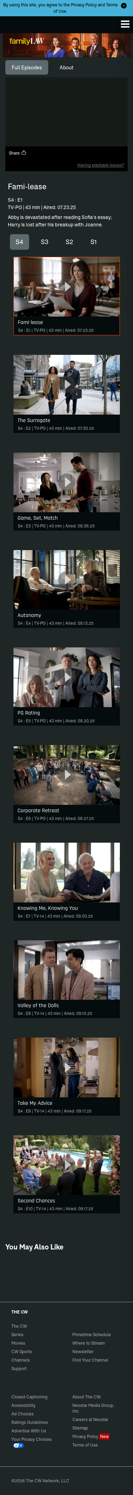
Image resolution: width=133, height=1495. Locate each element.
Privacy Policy (84, 4)
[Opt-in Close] (124, 5)
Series (17, 1334)
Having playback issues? (100, 165)
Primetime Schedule (91, 1334)
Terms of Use (85, 1445)
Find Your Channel (90, 1360)
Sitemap (80, 1428)
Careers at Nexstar (90, 1419)
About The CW (86, 1396)
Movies (18, 1343)
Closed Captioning (29, 1396)
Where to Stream (88, 1343)
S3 (45, 242)
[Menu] (125, 24)
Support (19, 1368)
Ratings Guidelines (29, 1422)
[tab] (26, 67)
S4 (19, 242)
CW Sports (21, 1351)
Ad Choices (22, 1413)
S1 (93, 242)
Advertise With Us (28, 1430)
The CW (12, 23)
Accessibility (23, 1405)
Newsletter (83, 1351)
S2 (69, 242)
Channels (20, 1360)
